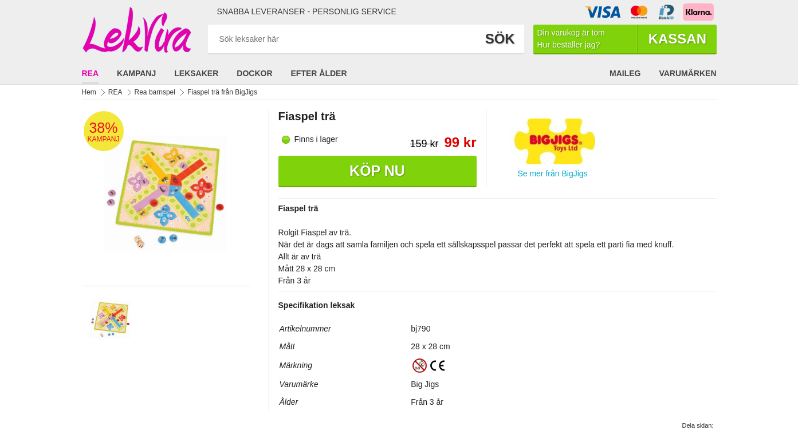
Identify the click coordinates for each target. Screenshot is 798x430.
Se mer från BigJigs (552, 173)
